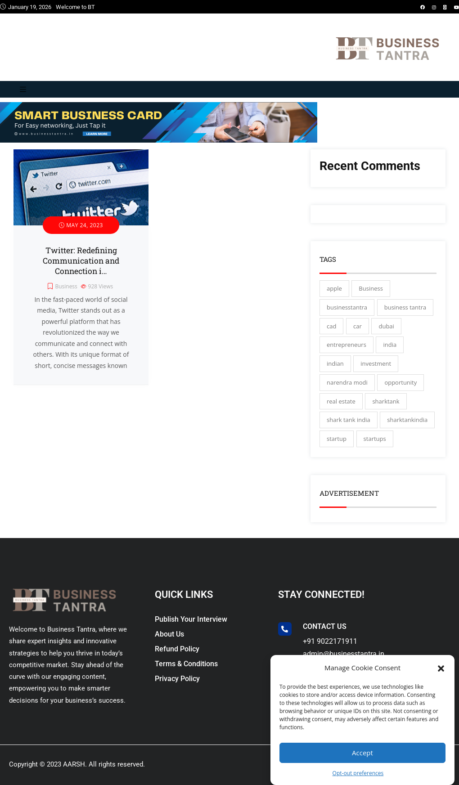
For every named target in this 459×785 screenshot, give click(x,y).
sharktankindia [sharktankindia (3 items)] (407, 420)
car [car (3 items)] (357, 326)
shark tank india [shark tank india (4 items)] (348, 420)
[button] (441, 667)
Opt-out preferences (358, 773)
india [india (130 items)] (389, 345)
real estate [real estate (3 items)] (341, 401)
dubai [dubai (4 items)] (386, 326)
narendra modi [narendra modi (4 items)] (347, 382)
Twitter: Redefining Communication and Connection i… (81, 260)
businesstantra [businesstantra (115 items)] (347, 307)
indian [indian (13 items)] (335, 363)
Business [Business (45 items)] (371, 288)
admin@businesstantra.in (343, 654)
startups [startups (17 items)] (375, 439)
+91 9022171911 (330, 641)
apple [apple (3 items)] (334, 288)
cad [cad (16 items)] (331, 326)
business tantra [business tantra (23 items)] (405, 307)
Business (66, 286)
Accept (362, 752)
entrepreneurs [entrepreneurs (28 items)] (346, 345)
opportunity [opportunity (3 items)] (400, 382)
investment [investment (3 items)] (375, 363)
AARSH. (75, 764)
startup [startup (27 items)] (336, 439)
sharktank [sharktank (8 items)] (385, 401)
